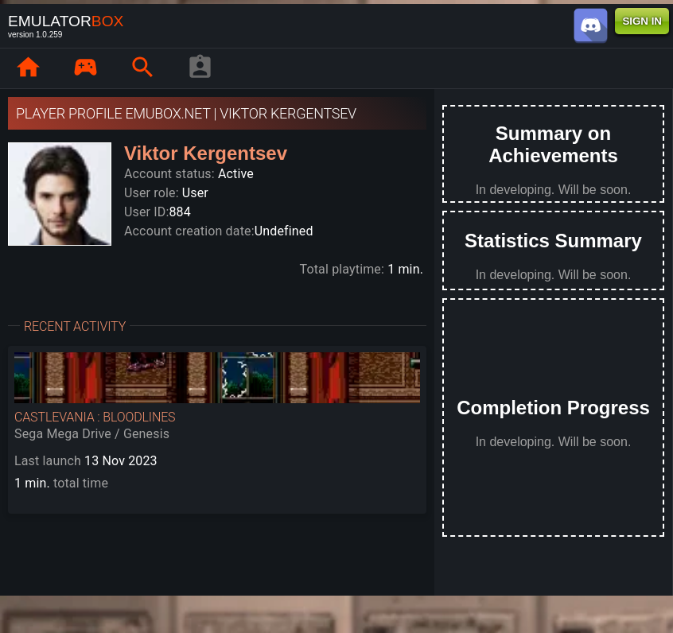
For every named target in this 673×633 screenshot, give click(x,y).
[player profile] (200, 68)
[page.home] (28, 68)
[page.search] (142, 68)
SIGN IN (642, 21)
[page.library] (85, 68)
